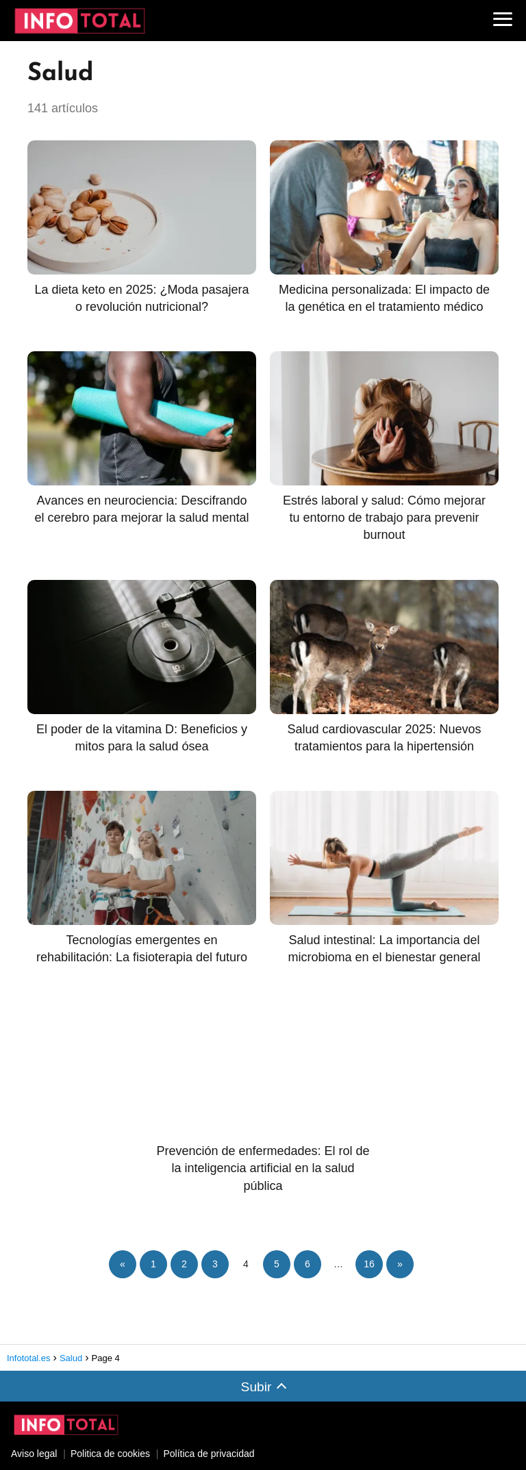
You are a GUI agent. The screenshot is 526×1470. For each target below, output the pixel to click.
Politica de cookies (110, 1453)
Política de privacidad (208, 1453)
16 (369, 1263)
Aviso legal (34, 1453)
